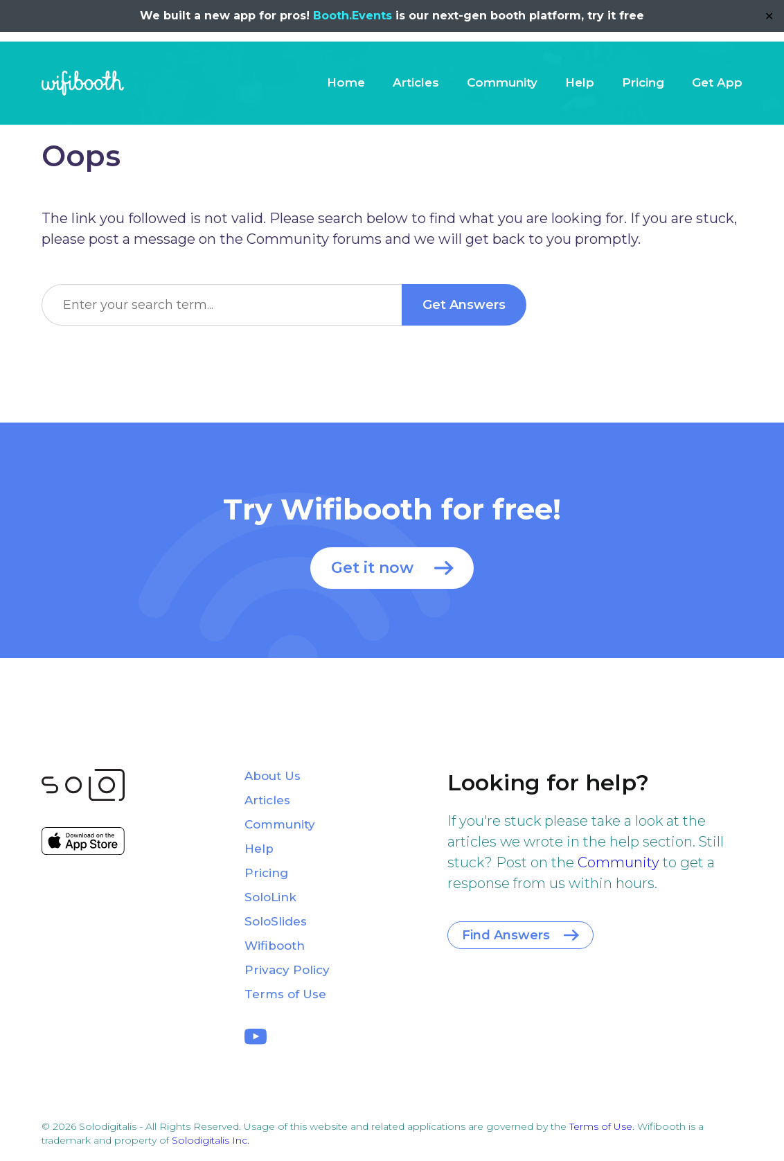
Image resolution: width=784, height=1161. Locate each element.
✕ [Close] (769, 16)
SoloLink (270, 897)
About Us (272, 776)
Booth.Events (352, 15)
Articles (416, 82)
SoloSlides (275, 921)
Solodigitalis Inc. (210, 1140)
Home (346, 82)
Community (502, 82)
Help (579, 82)
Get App (717, 82)
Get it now (372, 567)
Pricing (643, 82)
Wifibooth (83, 83)
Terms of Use (285, 994)
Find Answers (506, 935)
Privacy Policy (287, 970)
